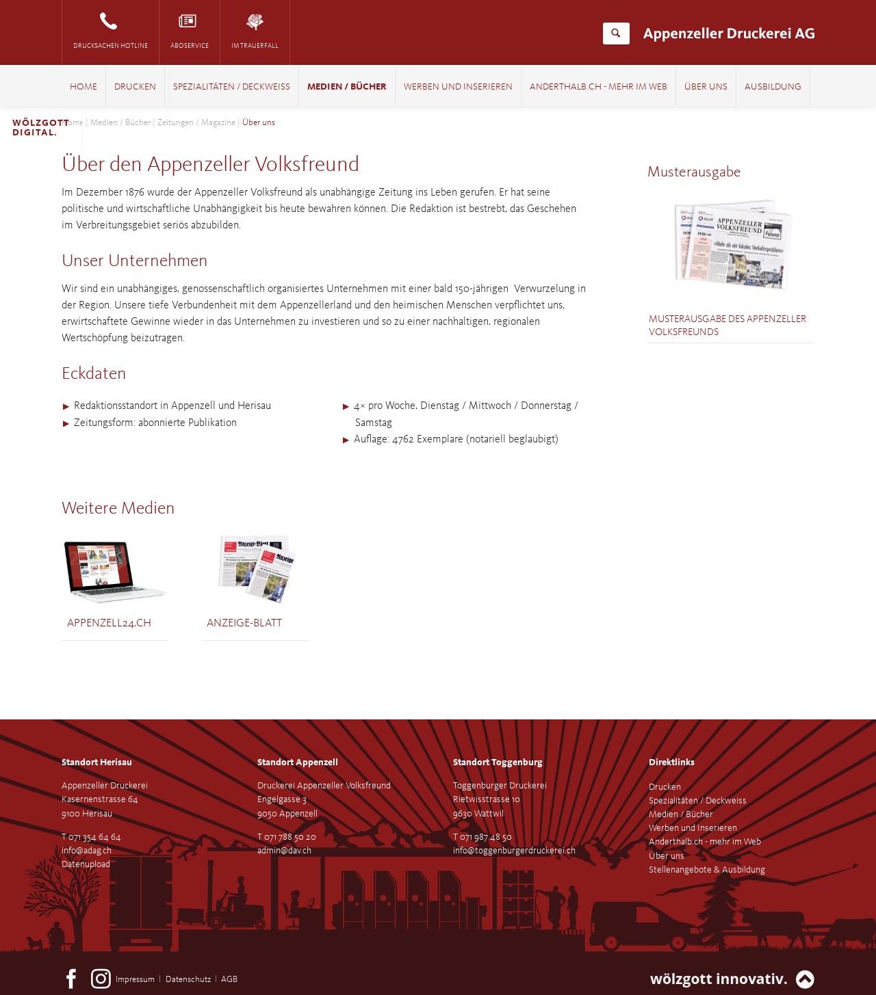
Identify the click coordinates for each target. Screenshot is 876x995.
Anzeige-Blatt (244, 623)
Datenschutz (188, 979)
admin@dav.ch (284, 850)
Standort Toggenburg (498, 762)
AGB (229, 979)
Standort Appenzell (297, 762)
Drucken (135, 87)
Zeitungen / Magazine (196, 122)
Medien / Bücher (347, 87)
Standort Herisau (97, 762)
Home (83, 87)
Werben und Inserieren (458, 87)
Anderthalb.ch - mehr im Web (598, 87)
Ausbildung (773, 87)
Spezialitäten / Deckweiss (231, 87)
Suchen (616, 33)
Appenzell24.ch (109, 623)
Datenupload (86, 864)
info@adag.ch (87, 850)
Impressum (135, 979)
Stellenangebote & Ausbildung (707, 870)
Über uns (705, 87)
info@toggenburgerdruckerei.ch (514, 850)
